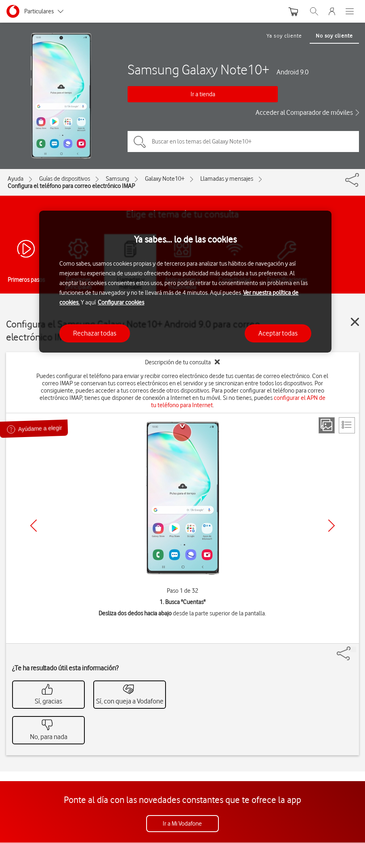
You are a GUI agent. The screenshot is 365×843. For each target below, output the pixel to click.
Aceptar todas (278, 333)
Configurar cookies (121, 302)
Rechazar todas (94, 333)
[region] (185, 282)
